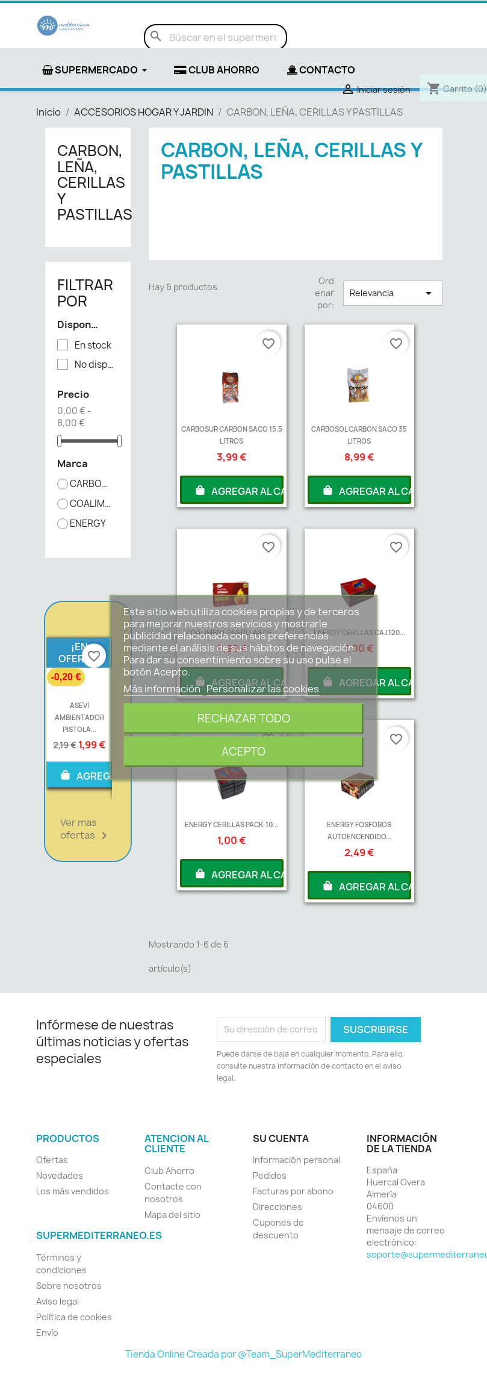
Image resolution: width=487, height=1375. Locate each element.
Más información (162, 688)
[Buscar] (215, 37)
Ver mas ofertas (85, 829)
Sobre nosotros (69, 1285)
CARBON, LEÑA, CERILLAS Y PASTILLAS (94, 182)
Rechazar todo (243, 718)
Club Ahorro (169, 1170)
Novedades (59, 1175)
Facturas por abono (293, 1191)
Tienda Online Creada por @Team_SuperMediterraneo (243, 1354)
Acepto (243, 751)
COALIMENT (92, 504)
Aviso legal (57, 1301)
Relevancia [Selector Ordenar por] (392, 293)
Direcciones (277, 1206)
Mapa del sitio (172, 1214)
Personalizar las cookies (262, 688)
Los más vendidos (72, 1191)
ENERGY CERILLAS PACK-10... (231, 824)
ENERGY (88, 524)
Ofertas (52, 1159)
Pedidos (270, 1175)
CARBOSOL (92, 484)
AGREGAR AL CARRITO (239, 490)
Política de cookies (74, 1317)
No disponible (97, 365)
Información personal (296, 1159)
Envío (47, 1332)
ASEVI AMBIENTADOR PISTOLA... (79, 717)
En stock (93, 346)
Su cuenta (281, 1138)
